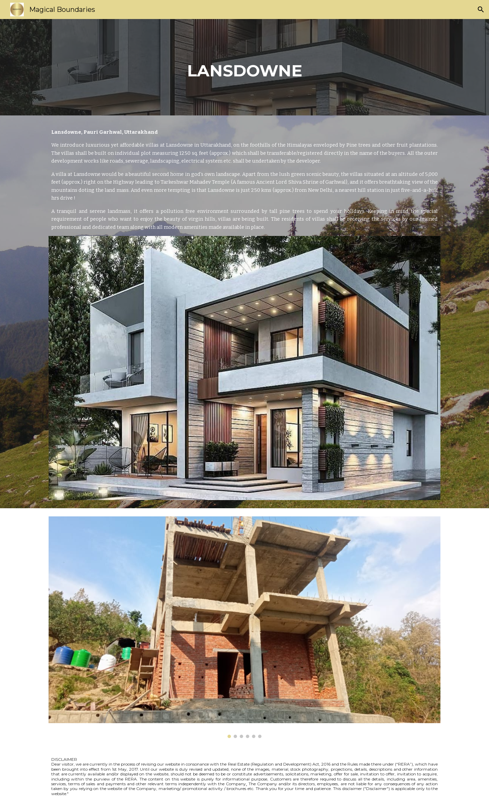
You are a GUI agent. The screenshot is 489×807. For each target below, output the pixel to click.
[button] (481, 9)
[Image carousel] (244, 627)
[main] (244, 67)
